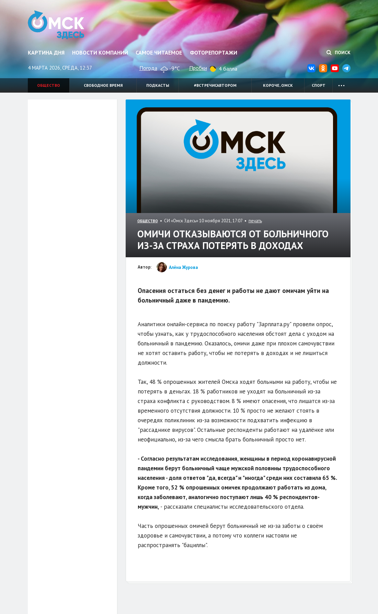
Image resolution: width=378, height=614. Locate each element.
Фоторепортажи (213, 52)
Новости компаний (100, 52)
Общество (48, 85)
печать (255, 221)
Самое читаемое (159, 52)
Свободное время (103, 85)
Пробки (198, 67)
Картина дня (46, 52)
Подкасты (157, 85)
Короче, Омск (278, 85)
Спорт (318, 85)
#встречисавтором (215, 85)
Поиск (339, 52)
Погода (148, 67)
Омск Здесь (56, 24)
